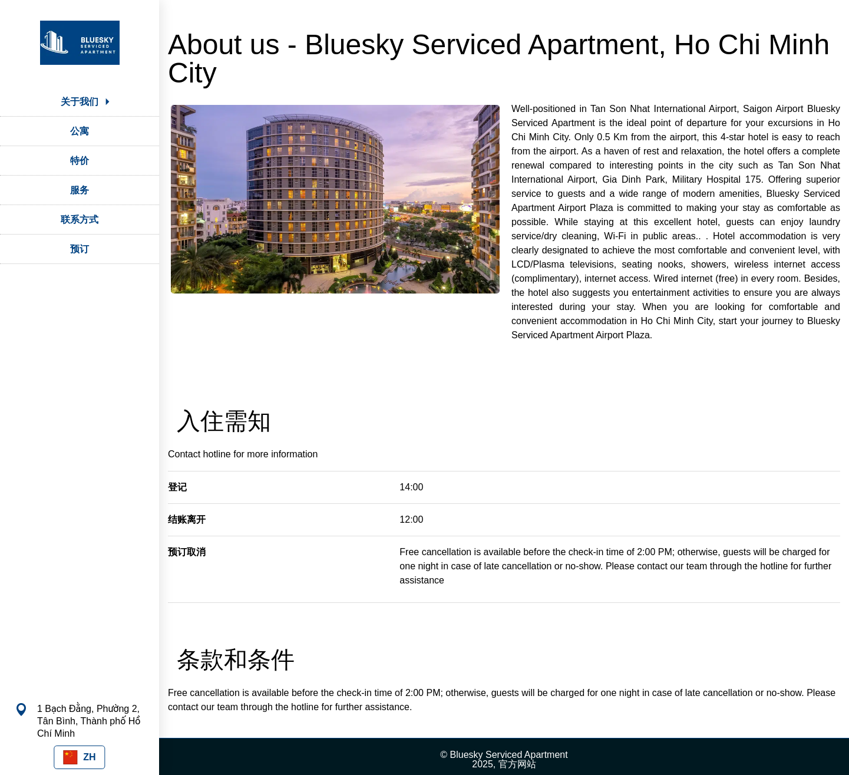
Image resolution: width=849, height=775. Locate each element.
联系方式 (79, 220)
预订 (79, 249)
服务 (79, 190)
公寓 (79, 131)
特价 (79, 161)
